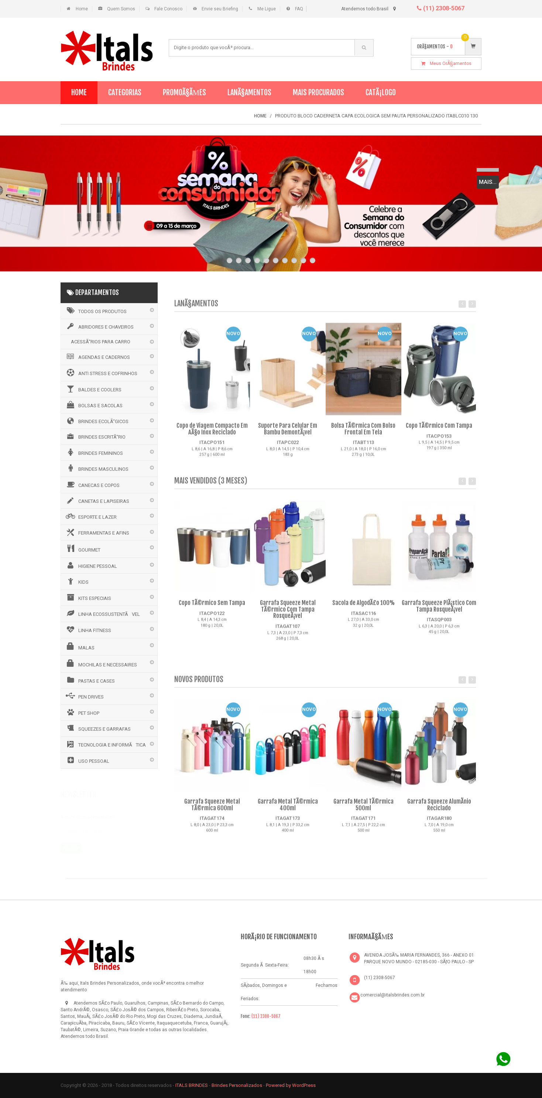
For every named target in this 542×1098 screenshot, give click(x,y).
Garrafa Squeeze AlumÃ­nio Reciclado (439, 810)
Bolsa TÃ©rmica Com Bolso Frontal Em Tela (363, 434)
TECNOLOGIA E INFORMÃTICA (105, 744)
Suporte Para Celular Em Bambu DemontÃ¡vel (287, 434)
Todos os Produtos (96, 310)
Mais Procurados (318, 92)
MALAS (80, 646)
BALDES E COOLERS (93, 388)
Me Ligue (266, 8)
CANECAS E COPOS (92, 484)
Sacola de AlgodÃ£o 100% (363, 607)
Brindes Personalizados (237, 1085)
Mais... (488, 182)
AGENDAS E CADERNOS (97, 356)
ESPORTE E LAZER (91, 516)
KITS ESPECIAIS (88, 597)
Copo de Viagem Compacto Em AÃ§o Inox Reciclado (212, 434)
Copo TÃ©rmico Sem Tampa (212, 607)
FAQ (299, 8)
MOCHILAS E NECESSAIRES (101, 663)
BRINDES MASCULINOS (96, 468)
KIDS (77, 581)
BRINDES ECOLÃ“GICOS (96, 421)
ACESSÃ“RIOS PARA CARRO (100, 341)
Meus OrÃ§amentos (446, 63)
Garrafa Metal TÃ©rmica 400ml (288, 810)
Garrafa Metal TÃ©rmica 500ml (363, 810)
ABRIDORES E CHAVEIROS (99, 326)
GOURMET (82, 549)
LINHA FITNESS (88, 629)
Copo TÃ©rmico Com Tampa (439, 430)
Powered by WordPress (291, 1085)
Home (82, 8)
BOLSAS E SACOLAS (94, 404)
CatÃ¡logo (381, 92)
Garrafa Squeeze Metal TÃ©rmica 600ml (212, 810)
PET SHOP (82, 712)
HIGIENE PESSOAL (91, 565)
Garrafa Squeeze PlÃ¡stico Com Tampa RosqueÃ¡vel (439, 611)
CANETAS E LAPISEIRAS (97, 500)
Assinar (71, 846)
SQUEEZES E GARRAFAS (98, 728)
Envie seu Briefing (220, 8)
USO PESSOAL (87, 760)
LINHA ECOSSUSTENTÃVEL (102, 613)
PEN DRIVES (84, 696)
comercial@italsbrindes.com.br (392, 995)
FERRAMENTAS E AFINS (97, 532)
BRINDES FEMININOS (94, 452)
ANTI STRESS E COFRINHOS (101, 372)
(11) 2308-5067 (440, 8)
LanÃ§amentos (249, 92)
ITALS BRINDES (191, 1085)
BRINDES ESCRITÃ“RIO (95, 436)
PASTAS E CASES (90, 680)
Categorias (124, 92)
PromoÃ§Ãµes (184, 92)
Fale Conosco (168, 8)
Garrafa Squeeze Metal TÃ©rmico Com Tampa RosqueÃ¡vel (288, 614)
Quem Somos (121, 8)
